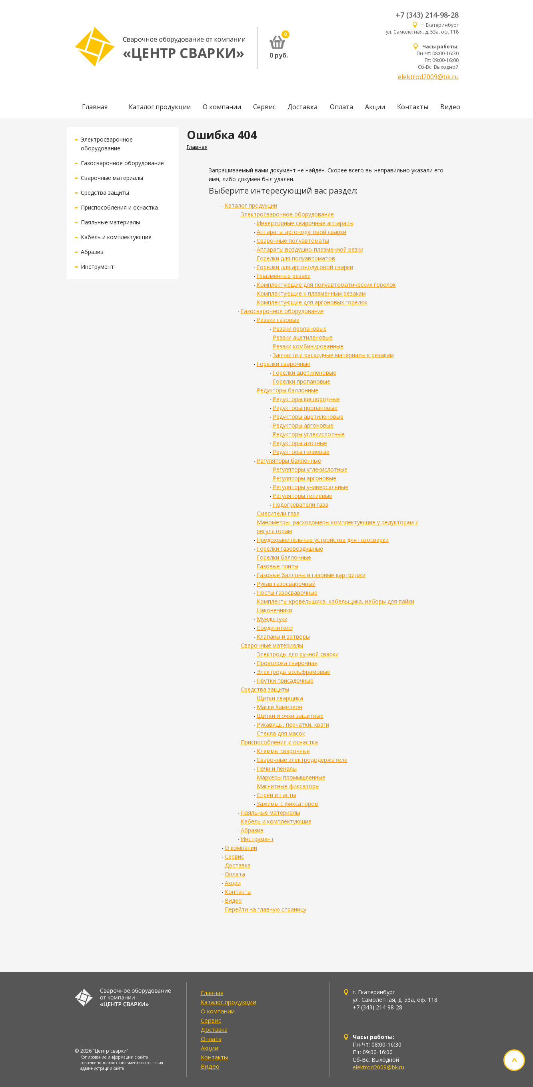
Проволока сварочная (287, 663)
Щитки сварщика (280, 698)
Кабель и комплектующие (116, 237)
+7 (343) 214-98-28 (427, 15)
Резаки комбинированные (308, 346)
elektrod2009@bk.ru (428, 76)
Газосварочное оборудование (122, 163)
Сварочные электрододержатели (302, 759)
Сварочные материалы (112, 178)
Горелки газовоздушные (290, 548)
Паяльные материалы (110, 222)
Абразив (92, 252)
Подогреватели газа (300, 504)
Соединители (275, 627)
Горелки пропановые (301, 381)
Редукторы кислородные (306, 399)
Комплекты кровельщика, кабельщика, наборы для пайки (335, 601)
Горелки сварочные (283, 364)
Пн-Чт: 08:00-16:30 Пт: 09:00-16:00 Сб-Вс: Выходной (438, 56)
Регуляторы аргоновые (304, 478)
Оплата (341, 106)
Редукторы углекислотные (309, 434)
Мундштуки (272, 619)
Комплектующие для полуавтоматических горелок (326, 284)
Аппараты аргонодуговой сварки (301, 232)
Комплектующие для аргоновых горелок (312, 302)
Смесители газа (278, 513)
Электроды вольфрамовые (293, 671)
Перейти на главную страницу (265, 909)
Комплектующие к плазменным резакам (311, 293)
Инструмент (97, 266)
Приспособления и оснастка (119, 207)
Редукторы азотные (300, 443)
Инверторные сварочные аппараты (305, 223)
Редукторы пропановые (305, 408)
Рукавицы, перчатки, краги (293, 724)
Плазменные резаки (284, 276)
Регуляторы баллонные (289, 460)
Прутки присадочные (285, 680)
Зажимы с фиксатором (288, 803)
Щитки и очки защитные (290, 715)
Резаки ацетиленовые (303, 337)
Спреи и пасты (276, 795)
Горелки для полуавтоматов (296, 258)
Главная (95, 106)
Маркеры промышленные (291, 777)
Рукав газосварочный (286, 583)
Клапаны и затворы (283, 636)
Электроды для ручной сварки (298, 654)
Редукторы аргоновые (303, 425)
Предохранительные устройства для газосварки (323, 540)
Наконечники (274, 610)
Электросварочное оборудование (287, 214)
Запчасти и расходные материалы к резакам (333, 355)
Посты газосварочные (287, 592)
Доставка (302, 106)
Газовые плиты (277, 566)
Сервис (264, 106)
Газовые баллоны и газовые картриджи (311, 575)
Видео (450, 106)
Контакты (412, 106)
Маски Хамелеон (279, 707)
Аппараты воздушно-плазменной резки (310, 249)
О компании (222, 106)
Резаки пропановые (300, 328)
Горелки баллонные (284, 557)
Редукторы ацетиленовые (308, 416)
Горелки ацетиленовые (304, 372)
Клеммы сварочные (283, 751)
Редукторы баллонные (287, 390)
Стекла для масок (281, 733)
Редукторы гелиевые (301, 452)
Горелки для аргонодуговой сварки (305, 267)
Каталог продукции (160, 106)
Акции (375, 106)
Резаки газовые (278, 320)
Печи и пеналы (277, 768)
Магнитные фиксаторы (288, 786)
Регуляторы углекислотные (310, 469)
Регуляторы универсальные (310, 487)
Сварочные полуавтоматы (293, 240)
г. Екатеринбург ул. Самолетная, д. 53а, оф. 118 (422, 28)
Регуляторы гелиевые (302, 496)
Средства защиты (105, 192)
